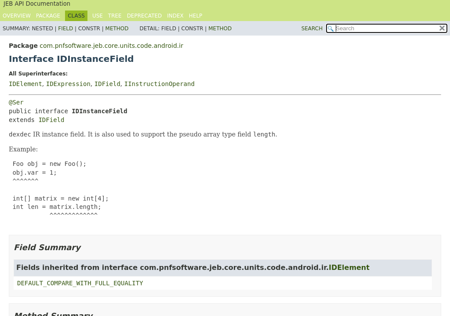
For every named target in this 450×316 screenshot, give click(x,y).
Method (117, 28)
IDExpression (68, 83)
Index (175, 16)
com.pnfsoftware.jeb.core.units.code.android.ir (111, 45)
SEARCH (312, 28)
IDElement (25, 83)
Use (97, 16)
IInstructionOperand (159, 83)
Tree (115, 16)
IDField (107, 83)
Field (65, 28)
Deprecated (144, 16)
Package (48, 16)
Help (196, 16)
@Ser (16, 102)
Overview (17, 16)
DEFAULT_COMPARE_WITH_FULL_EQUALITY (80, 283)
